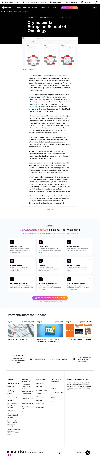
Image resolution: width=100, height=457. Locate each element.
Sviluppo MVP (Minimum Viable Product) (11, 392)
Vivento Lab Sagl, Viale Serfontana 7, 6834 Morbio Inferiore (84, 359)
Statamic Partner (41, 397)
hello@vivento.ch (57, 2)
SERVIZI (10, 379)
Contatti (53, 388)
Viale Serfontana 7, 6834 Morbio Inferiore (35, 2)
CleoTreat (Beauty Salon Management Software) (12, 415)
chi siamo (26, 8)
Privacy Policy (40, 407)
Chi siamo (39, 386)
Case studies (40, 383)
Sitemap (38, 393)
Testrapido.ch (11, 410)
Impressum (39, 400)
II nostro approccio (41, 390)
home (19, 8)
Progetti (25, 69)
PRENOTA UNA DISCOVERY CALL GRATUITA (50, 298)
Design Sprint (11, 386)
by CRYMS (32, 69)
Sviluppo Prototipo (12, 397)
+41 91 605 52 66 (73, 2)
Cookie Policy (40, 403)
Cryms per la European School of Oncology (17, 11)
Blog (2, 11)
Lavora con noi (55, 401)
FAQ (23, 412)
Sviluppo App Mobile (27, 403)
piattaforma (33, 107)
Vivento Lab (41, 379)
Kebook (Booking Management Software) (12, 405)
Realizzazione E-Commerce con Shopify (26, 386)
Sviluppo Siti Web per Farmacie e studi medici (27, 393)
